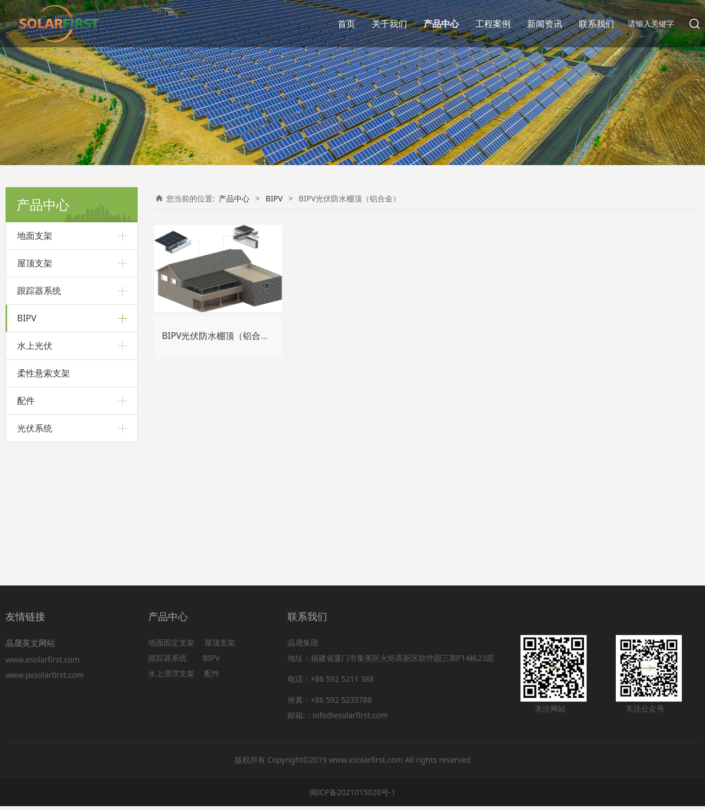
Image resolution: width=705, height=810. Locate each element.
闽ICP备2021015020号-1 (353, 795)
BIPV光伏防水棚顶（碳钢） (64, 403)
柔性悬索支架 (43, 497)
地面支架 (34, 235)
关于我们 (389, 24)
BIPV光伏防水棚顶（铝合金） (68, 384)
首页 (346, 24)
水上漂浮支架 (172, 677)
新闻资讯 (544, 24)
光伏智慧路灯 (40, 441)
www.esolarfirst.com (45, 663)
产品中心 (441, 24)
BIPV (26, 318)
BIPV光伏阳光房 (45, 365)
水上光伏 (34, 470)
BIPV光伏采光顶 (45, 347)
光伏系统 (34, 552)
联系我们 (596, 24)
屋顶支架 (34, 263)
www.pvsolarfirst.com (45, 678)
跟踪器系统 (39, 290)
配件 (26, 525)
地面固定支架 (171, 646)
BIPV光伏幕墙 (41, 422)
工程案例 (493, 24)
